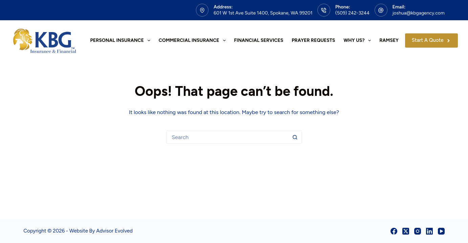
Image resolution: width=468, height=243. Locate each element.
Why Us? (358, 40)
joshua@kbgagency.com (419, 13)
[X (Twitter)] (405, 231)
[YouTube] (441, 231)
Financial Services (258, 40)
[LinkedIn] (429, 231)
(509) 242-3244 (352, 13)
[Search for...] (227, 137)
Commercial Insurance (193, 40)
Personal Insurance (121, 40)
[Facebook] (394, 231)
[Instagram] (417, 231)
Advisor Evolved (114, 231)
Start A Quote (431, 40)
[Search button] (295, 137)
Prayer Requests (313, 40)
